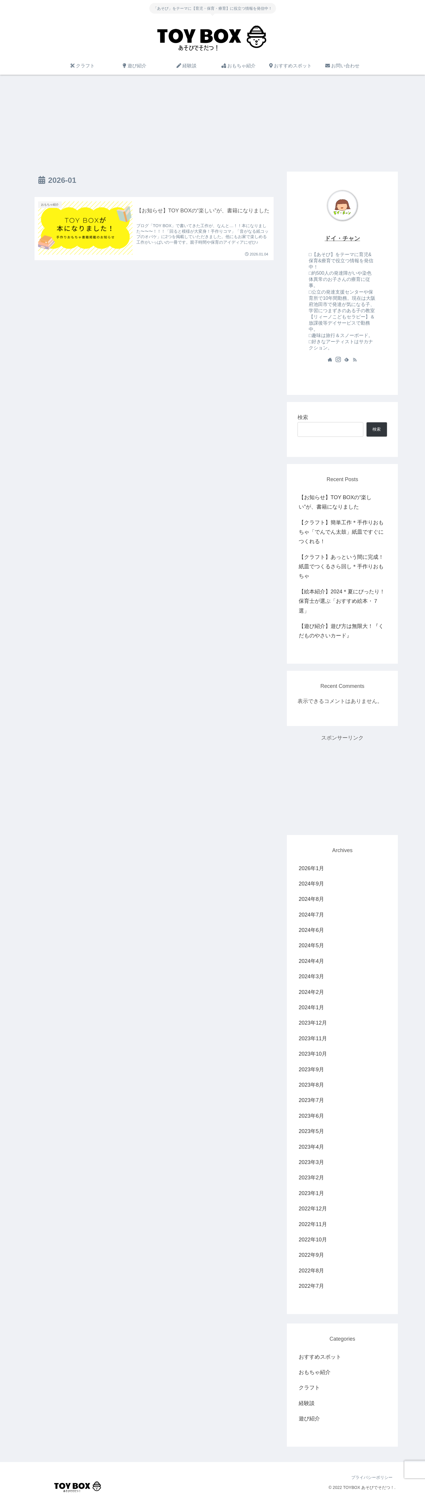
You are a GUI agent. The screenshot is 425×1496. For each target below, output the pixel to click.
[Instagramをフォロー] (338, 359)
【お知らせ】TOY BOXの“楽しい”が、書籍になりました (335, 502)
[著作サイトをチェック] (330, 359)
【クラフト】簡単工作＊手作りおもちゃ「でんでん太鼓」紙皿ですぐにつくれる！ (341, 532)
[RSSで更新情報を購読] (355, 359)
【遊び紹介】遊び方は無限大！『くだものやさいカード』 (341, 631)
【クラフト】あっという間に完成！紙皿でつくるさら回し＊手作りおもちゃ (341, 566)
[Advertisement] (212, 123)
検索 (303, 417)
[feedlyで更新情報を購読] (346, 359)
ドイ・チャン (342, 238)
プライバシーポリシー (372, 1477)
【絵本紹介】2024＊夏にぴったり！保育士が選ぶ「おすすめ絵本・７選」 (342, 601)
